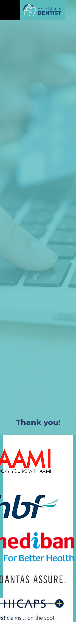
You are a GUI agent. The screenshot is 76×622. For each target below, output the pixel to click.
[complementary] (46, 599)
